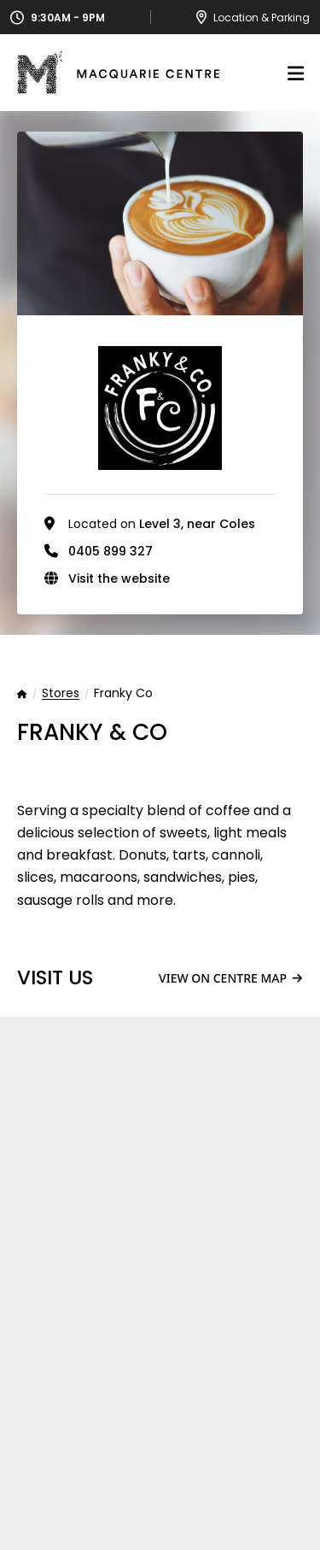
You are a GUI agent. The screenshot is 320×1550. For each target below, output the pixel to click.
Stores (60, 694)
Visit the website (119, 578)
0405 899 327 (110, 551)
